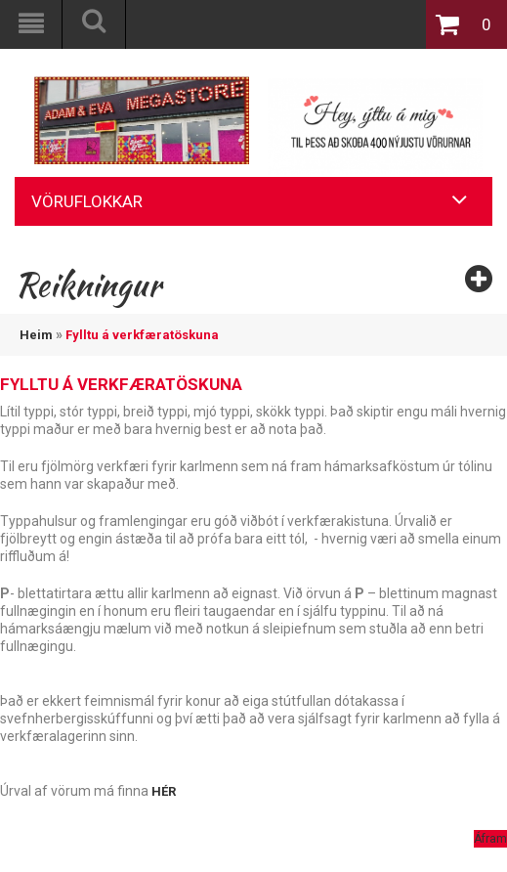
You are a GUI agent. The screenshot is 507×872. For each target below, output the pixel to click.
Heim (36, 334)
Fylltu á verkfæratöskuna (142, 334)
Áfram (490, 839)
